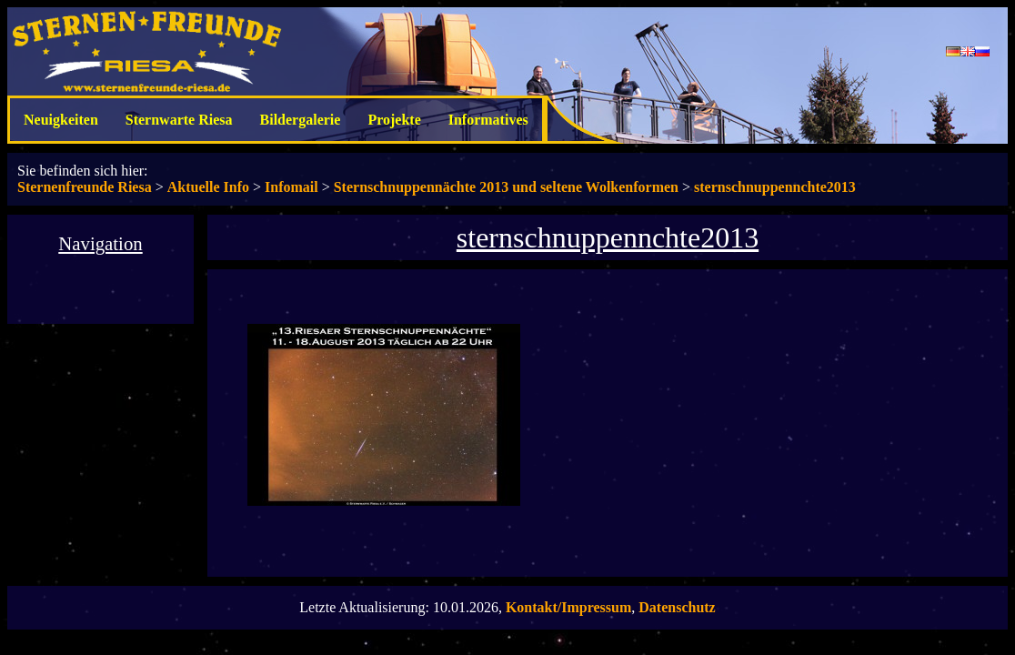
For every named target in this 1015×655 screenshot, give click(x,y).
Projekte (393, 119)
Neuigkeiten (61, 119)
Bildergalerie (300, 119)
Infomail (291, 187)
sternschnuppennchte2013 (775, 187)
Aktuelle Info (208, 187)
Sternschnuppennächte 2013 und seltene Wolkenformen (506, 187)
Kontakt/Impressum (568, 607)
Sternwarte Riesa (179, 119)
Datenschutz (676, 607)
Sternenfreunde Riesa (84, 187)
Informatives (488, 119)
